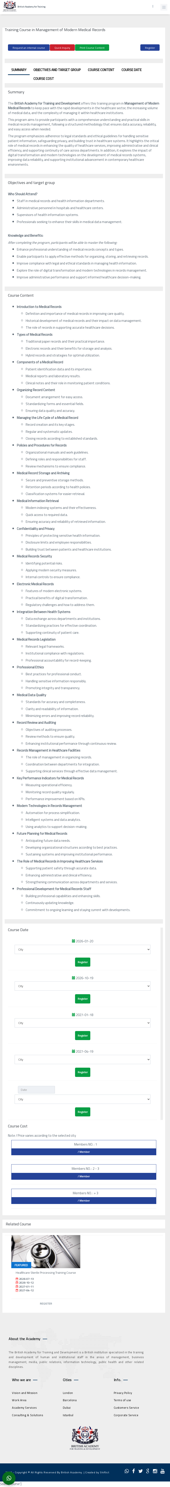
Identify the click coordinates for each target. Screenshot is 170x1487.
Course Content (101, 70)
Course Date (132, 70)
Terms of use (122, 1400)
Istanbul (68, 1415)
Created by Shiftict (97, 1472)
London (68, 1392)
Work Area (19, 1400)
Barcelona (70, 1400)
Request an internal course (29, 47)
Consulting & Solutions (27, 1415)
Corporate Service (126, 1415)
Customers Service (126, 1407)
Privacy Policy (123, 1392)
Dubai (67, 1407)
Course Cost (43, 78)
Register (150, 47)
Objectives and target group (57, 70)
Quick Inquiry (62, 47)
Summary (18, 70)
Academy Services (24, 1407)
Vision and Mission (24, 1392)
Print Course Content (92, 47)
